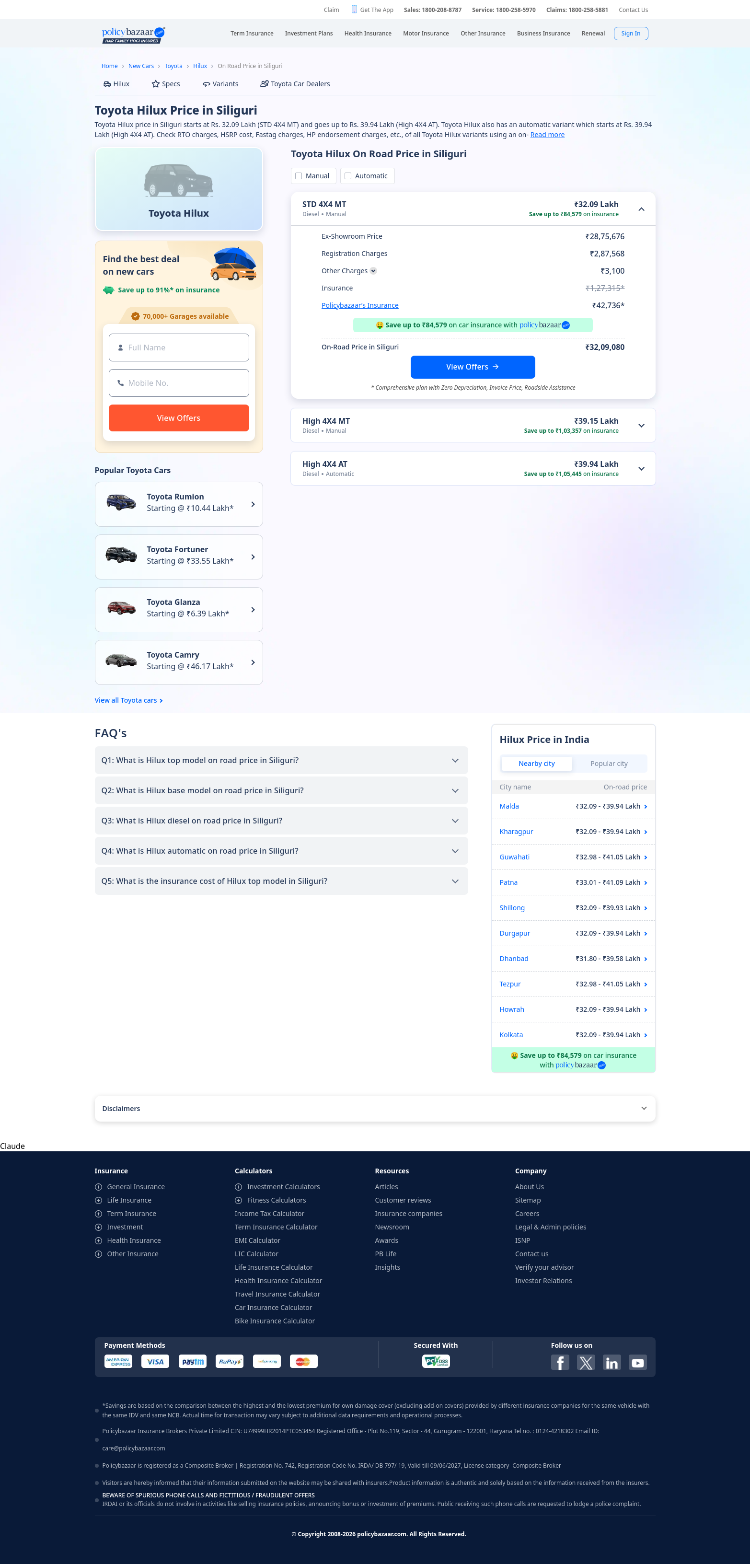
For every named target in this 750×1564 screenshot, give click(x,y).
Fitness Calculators (276, 1200)
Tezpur (510, 983)
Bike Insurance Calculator (275, 1320)
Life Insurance (129, 1200)
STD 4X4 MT (324, 204)
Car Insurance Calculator (273, 1307)
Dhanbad (514, 958)
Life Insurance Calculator (274, 1267)
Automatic (369, 175)
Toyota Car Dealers (295, 83)
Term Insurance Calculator (276, 1226)
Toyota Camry (173, 654)
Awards (387, 1240)
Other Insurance (133, 1253)
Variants (220, 83)
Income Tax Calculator (269, 1213)
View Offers (467, 366)
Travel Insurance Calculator (277, 1293)
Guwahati (515, 856)
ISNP (523, 1240)
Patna (509, 882)
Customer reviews (403, 1200)
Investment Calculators (283, 1186)
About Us (529, 1186)
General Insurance (136, 1186)
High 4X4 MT (326, 421)
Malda (509, 806)
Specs (165, 83)
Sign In (631, 33)
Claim (331, 10)
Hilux (200, 66)
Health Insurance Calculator (279, 1280)
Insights (388, 1267)
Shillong (512, 907)
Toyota (174, 66)
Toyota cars (139, 700)
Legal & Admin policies (551, 1226)
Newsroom (392, 1226)
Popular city (609, 763)
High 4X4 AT (324, 464)
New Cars (141, 66)
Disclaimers (121, 1108)
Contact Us (633, 10)
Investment (125, 1226)
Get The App (376, 10)
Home (110, 66)
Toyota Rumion (175, 496)
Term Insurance (132, 1213)
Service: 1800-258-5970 (504, 10)
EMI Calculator (257, 1240)
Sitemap (528, 1200)
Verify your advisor (544, 1267)
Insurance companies (409, 1213)
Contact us (532, 1253)
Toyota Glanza (173, 602)
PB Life (386, 1253)
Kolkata (511, 1034)
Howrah (512, 1009)
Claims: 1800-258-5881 (577, 10)
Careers (527, 1213)
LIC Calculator (256, 1253)
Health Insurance (134, 1240)
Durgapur (515, 933)
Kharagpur (516, 831)
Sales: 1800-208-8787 (433, 10)
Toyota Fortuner (177, 549)
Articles (386, 1186)
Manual (315, 175)
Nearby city (537, 763)
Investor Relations (543, 1280)
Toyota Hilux (179, 213)
